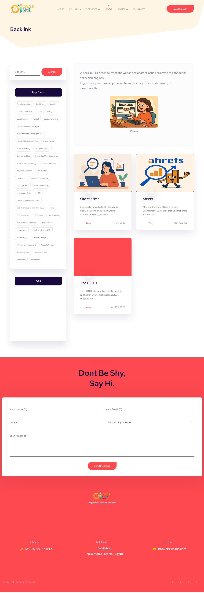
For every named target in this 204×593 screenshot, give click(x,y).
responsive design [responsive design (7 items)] (24, 193)
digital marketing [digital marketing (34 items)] (51, 119)
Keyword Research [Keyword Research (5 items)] (50, 164)
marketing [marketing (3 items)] (21, 178)
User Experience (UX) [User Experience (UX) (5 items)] (26, 238)
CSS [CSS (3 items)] (40, 112)
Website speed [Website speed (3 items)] (43, 253)
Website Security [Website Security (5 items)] (24, 253)
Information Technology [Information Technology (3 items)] (27, 164)
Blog (88, 223)
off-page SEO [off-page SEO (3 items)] (23, 186)
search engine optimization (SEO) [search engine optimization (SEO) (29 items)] (31, 208)
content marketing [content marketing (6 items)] (25, 112)
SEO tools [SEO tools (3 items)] (39, 216)
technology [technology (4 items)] (39, 230)
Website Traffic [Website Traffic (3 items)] (23, 260)
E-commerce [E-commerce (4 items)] (49, 141)
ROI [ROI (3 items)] (39, 193)
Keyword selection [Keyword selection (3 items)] (24, 171)
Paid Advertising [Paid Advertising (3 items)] (41, 186)
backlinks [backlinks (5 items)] (40, 104)
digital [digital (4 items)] (36, 119)
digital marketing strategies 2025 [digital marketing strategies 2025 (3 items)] (30, 134)
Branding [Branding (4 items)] (53, 104)
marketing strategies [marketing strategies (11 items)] (39, 178)
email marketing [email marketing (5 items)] (23, 149)
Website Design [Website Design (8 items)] (23, 245)
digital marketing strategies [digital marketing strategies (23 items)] (28, 127)
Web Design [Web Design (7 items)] (46, 238)
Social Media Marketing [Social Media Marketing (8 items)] (42, 223)
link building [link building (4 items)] (42, 171)
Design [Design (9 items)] (50, 112)
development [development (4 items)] (22, 119)
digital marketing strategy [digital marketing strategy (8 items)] (27, 141)
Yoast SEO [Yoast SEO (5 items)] (53, 260)
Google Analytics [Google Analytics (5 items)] (43, 149)
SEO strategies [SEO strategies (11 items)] (23, 216)
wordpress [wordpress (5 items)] (39, 260)
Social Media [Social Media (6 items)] (22, 223)
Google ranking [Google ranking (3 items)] (23, 156)
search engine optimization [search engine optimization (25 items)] (28, 201)
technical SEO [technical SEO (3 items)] (23, 230)
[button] (173, 583)
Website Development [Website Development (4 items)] (45, 245)
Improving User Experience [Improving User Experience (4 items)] (47, 156)
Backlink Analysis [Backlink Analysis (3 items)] (24, 104)
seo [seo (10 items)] (52, 208)
